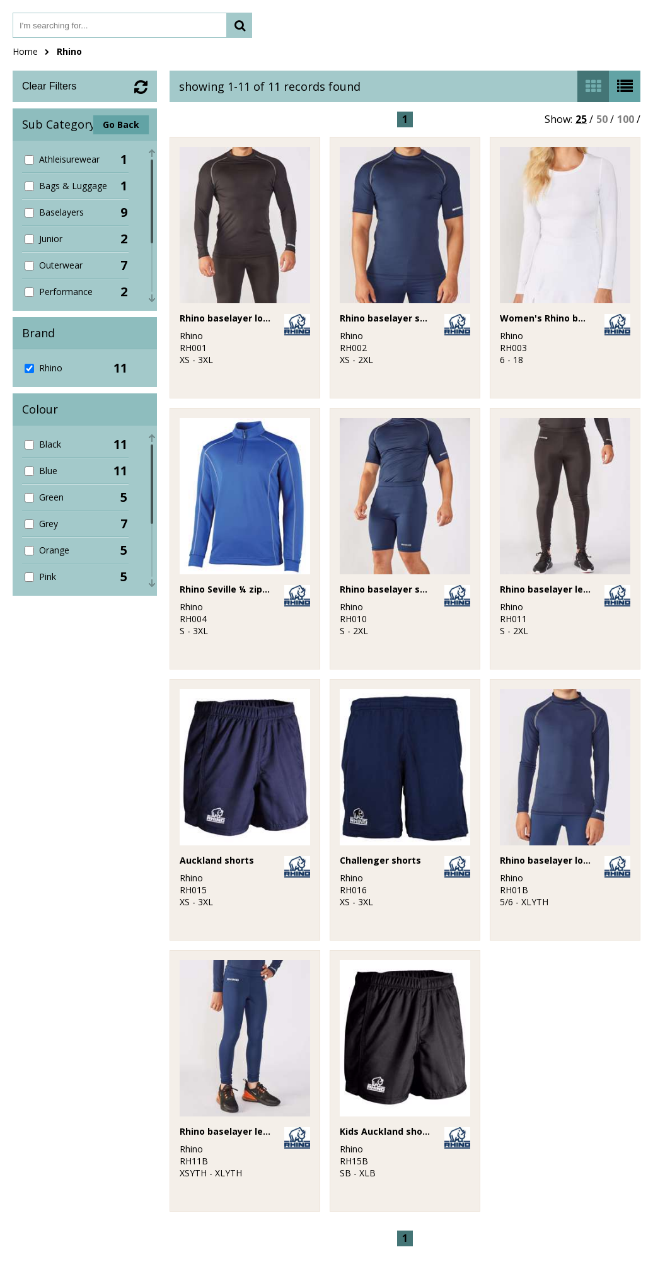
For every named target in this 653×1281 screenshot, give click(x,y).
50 (602, 119)
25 (581, 119)
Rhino (69, 51)
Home (25, 51)
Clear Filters (49, 86)
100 (625, 119)
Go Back (121, 124)
